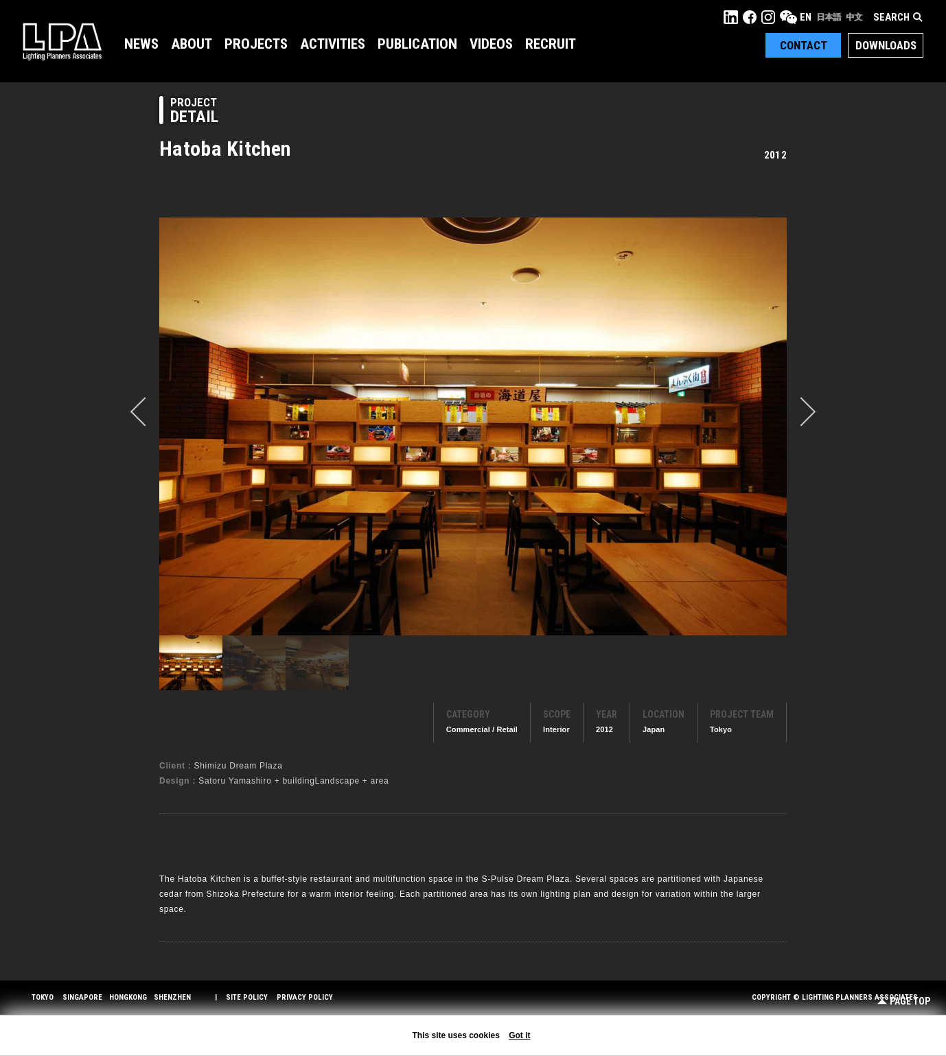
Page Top (903, 1001)
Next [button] (801, 411)
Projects (256, 44)
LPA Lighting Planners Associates (62, 41)
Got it (519, 1035)
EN (805, 17)
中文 (854, 17)
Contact (803, 45)
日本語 (828, 17)
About (191, 44)
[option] (473, 426)
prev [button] (144, 411)
